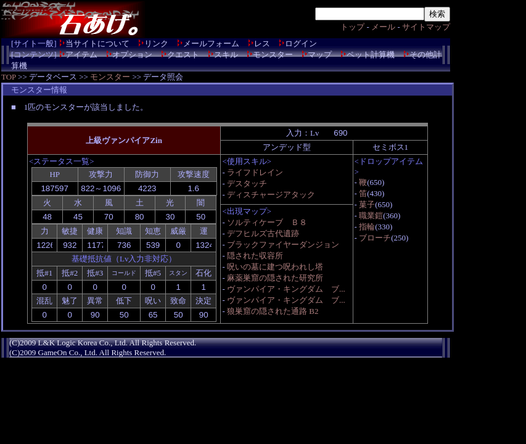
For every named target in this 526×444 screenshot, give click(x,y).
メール (383, 26)
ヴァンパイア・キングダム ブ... (286, 289)
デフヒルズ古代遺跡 (263, 233)
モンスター (273, 54)
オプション (132, 54)
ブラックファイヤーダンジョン (283, 244)
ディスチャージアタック (271, 194)
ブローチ (375, 237)
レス (262, 43)
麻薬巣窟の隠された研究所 (275, 277)
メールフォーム (211, 43)
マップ (320, 54)
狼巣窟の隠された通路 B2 (272, 311)
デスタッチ (247, 183)
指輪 (367, 226)
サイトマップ (426, 26)
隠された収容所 (255, 255)
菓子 (367, 204)
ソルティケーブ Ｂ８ (267, 222)
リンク (156, 43)
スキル (226, 54)
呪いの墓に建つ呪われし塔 (275, 266)
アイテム (81, 54)
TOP (8, 76)
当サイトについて (97, 43)
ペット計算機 (371, 54)
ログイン (301, 43)
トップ (352, 26)
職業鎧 (371, 215)
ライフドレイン (255, 172)
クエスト (183, 54)
